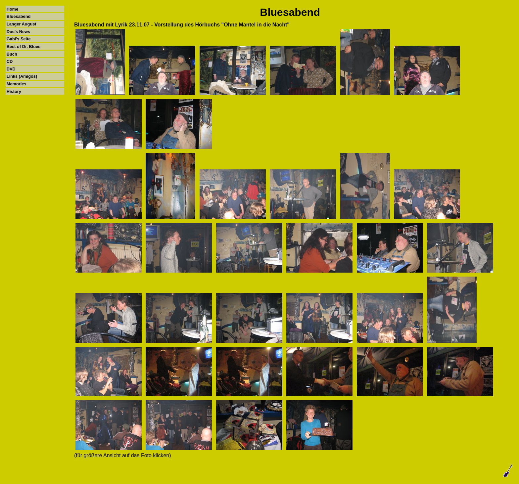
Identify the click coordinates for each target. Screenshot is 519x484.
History (14, 91)
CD (10, 61)
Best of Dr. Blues (23, 46)
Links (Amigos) (22, 76)
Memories (16, 83)
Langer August (21, 24)
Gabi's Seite (19, 38)
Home (13, 9)
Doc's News (18, 31)
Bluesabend (19, 16)
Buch (12, 54)
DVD (11, 68)
